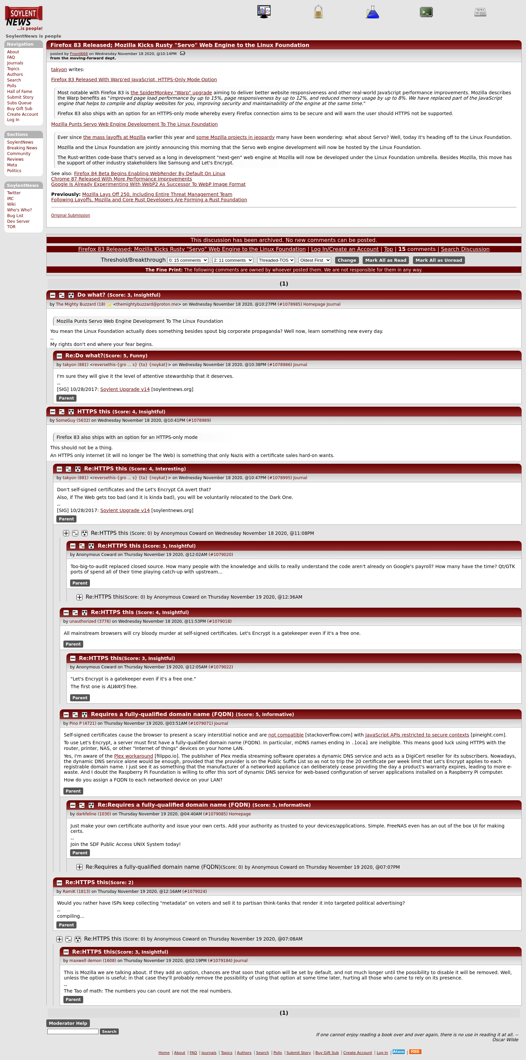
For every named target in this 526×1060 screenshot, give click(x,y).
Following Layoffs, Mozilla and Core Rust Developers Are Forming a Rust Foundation (149, 199)
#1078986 (280, 364)
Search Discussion (465, 249)
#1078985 (290, 304)
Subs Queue (19, 103)
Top (388, 249)
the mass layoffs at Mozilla (114, 137)
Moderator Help (68, 1023)
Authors (15, 74)
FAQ (11, 57)
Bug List (15, 215)
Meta (12, 165)
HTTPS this (93, 411)
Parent (66, 398)
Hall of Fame (19, 91)
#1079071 (200, 723)
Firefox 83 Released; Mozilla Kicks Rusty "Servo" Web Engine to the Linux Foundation (179, 45)
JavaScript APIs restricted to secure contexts (417, 735)
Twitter (13, 193)
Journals (15, 63)
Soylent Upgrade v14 (125, 389)
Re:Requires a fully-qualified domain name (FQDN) (174, 805)
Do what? (91, 295)
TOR (11, 226)
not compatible (286, 735)
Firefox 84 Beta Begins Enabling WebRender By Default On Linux (149, 173)
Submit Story (20, 97)
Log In (13, 119)
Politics (14, 170)
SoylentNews (23, 18)
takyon (59, 69)
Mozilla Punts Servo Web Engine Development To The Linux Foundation (134, 124)
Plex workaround (133, 756)
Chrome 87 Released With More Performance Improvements (121, 179)
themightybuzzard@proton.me (147, 304)
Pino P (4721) (82, 723)
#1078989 (199, 420)
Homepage (314, 304)
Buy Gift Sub (19, 108)
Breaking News (22, 148)
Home (164, 1053)
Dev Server (18, 221)
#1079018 (219, 621)
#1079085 (215, 814)
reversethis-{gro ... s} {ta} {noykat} (130, 364)
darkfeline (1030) (93, 814)
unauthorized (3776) (90, 621)
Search (14, 80)
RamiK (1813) (76, 892)
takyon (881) (76, 364)
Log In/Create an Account (345, 249)
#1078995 (280, 477)
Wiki (11, 204)
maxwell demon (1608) (92, 961)
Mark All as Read (386, 260)
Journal (334, 304)
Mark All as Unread (439, 260)
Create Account (22, 114)
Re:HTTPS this (105, 468)
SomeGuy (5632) (73, 420)
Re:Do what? (84, 355)
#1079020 (220, 554)
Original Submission (70, 215)
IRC (10, 198)
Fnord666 (79, 54)
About (13, 52)
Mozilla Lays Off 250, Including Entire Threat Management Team (157, 194)
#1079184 (220, 961)
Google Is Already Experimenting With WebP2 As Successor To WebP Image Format (148, 184)
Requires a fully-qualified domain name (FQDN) (162, 714)
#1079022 (220, 667)
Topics (13, 68)
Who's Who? (19, 210)
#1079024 (194, 892)
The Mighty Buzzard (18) (80, 304)
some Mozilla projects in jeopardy (235, 137)
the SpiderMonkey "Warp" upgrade (171, 92)
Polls (11, 86)
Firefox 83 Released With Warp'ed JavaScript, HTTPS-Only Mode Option (134, 79)
